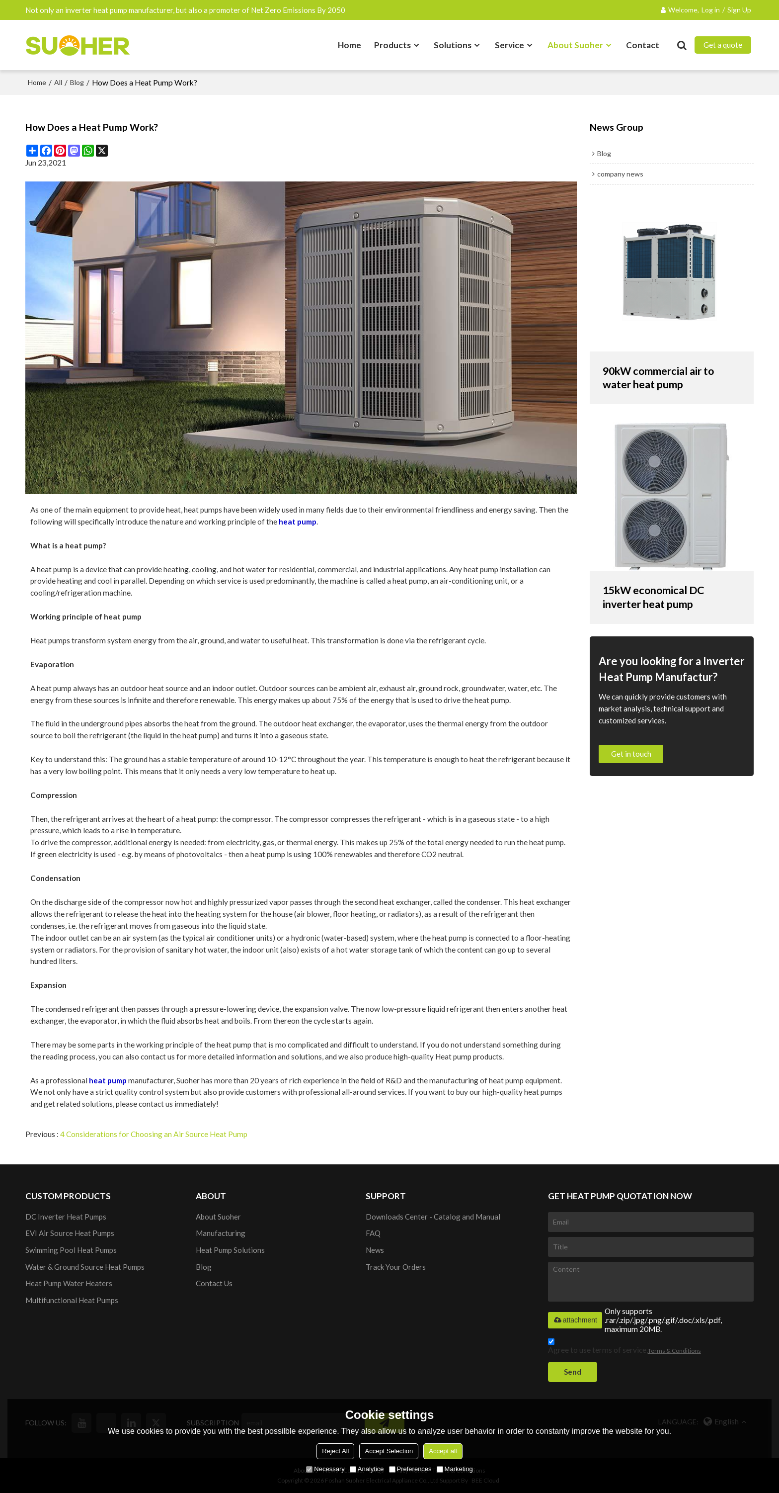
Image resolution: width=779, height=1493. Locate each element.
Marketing (455, 1469)
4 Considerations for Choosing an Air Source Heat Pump (154, 1133)
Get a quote (722, 44)
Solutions (452, 44)
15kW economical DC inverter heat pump (655, 597)
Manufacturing (220, 1232)
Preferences (410, 1469)
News (375, 1249)
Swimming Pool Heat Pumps (71, 1249)
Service (509, 44)
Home (349, 44)
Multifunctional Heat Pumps (71, 1300)
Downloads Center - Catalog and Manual (433, 1215)
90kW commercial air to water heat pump (660, 377)
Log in (710, 9)
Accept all (443, 1451)
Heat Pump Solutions (230, 1249)
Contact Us (214, 1283)
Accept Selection (389, 1451)
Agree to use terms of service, (624, 1347)
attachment (575, 1319)
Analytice (367, 1469)
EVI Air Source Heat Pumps (69, 1232)
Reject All (335, 1451)
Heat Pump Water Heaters (68, 1283)
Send (573, 1371)
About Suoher (575, 44)
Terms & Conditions (674, 1350)
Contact (642, 44)
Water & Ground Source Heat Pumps (85, 1266)
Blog (77, 82)
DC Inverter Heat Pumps (65, 1215)
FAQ (373, 1232)
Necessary (325, 1469)
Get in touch (631, 753)
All (58, 82)
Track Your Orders (396, 1266)
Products (392, 44)
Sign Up (739, 9)
